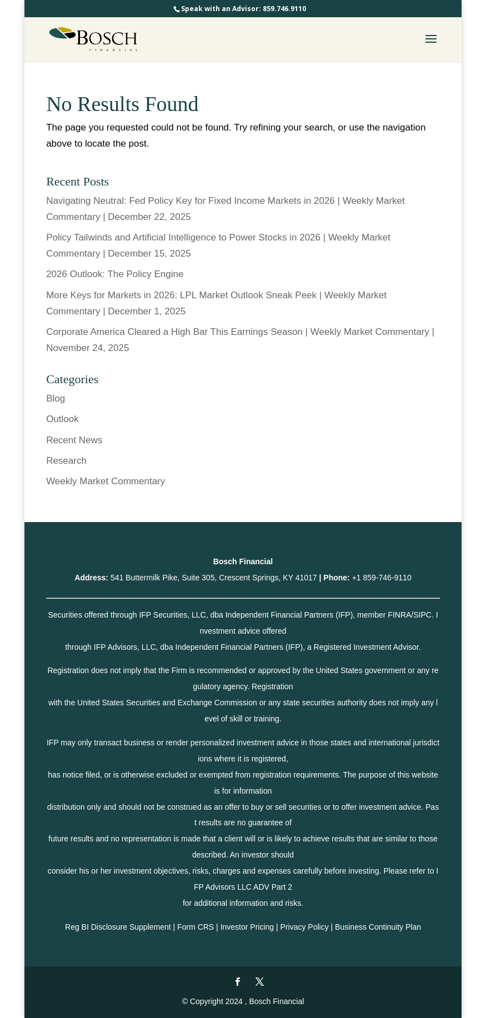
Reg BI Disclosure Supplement (118, 926)
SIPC (422, 614)
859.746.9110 (284, 8)
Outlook (62, 419)
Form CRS (195, 926)
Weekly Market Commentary (105, 481)
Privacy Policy (304, 926)
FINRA (399, 614)
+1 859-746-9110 (382, 577)
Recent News (74, 440)
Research (66, 460)
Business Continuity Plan (378, 926)
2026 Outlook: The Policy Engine (114, 274)
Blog (55, 398)
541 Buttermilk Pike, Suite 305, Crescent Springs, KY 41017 (214, 577)
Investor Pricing (247, 926)
